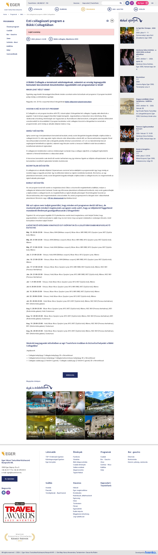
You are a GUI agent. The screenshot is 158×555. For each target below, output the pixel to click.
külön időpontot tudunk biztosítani (78, 102)
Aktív (21, 14)
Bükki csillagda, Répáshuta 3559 (66, 39)
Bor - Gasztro (12, 34)
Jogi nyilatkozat (78, 517)
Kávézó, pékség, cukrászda (137, 462)
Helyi (8, 50)
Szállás (139, 9)
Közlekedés (77, 493)
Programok (88, 9)
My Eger (143, 3)
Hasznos (77, 3)
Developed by (146, 552)
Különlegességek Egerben (55, 459)
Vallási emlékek (78, 467)
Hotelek (48, 488)
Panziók (48, 490)
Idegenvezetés (78, 470)
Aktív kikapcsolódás (80, 462)
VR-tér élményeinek (56, 198)
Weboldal (70, 375)
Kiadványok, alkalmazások (82, 496)
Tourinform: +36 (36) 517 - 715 (38, 3)
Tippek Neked (78, 473)
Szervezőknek (12, 54)
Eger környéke (51, 462)
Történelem (77, 503)
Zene (8, 38)
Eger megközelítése (80, 490)
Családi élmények (79, 465)
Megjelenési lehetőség (81, 514)
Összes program (13, 27)
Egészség (76, 498)
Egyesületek (77, 509)
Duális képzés (78, 511)
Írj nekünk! (9, 479)
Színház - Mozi (12, 42)
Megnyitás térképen (33, 381)
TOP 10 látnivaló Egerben (55, 457)
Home (5, 14)
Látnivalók (35, 9)
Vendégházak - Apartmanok (56, 493)
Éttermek (131, 457)
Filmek (75, 506)
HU (153, 3)
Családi (9, 30)
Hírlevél (75, 488)
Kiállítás (10, 46)
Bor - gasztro (115, 9)
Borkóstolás (132, 459)
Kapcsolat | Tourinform (91, 3)
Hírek (75, 501)
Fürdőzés (76, 457)
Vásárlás (76, 459)
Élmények (61, 9)
